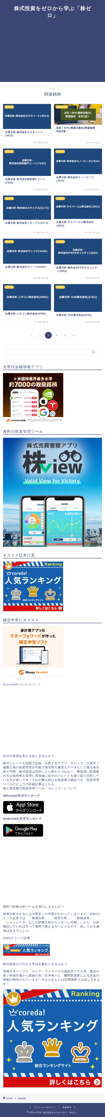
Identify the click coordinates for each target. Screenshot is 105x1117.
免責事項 (67, 1107)
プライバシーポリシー (45, 1107)
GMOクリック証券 (16, 938)
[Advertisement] (52, 52)
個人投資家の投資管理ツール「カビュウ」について (40, 788)
